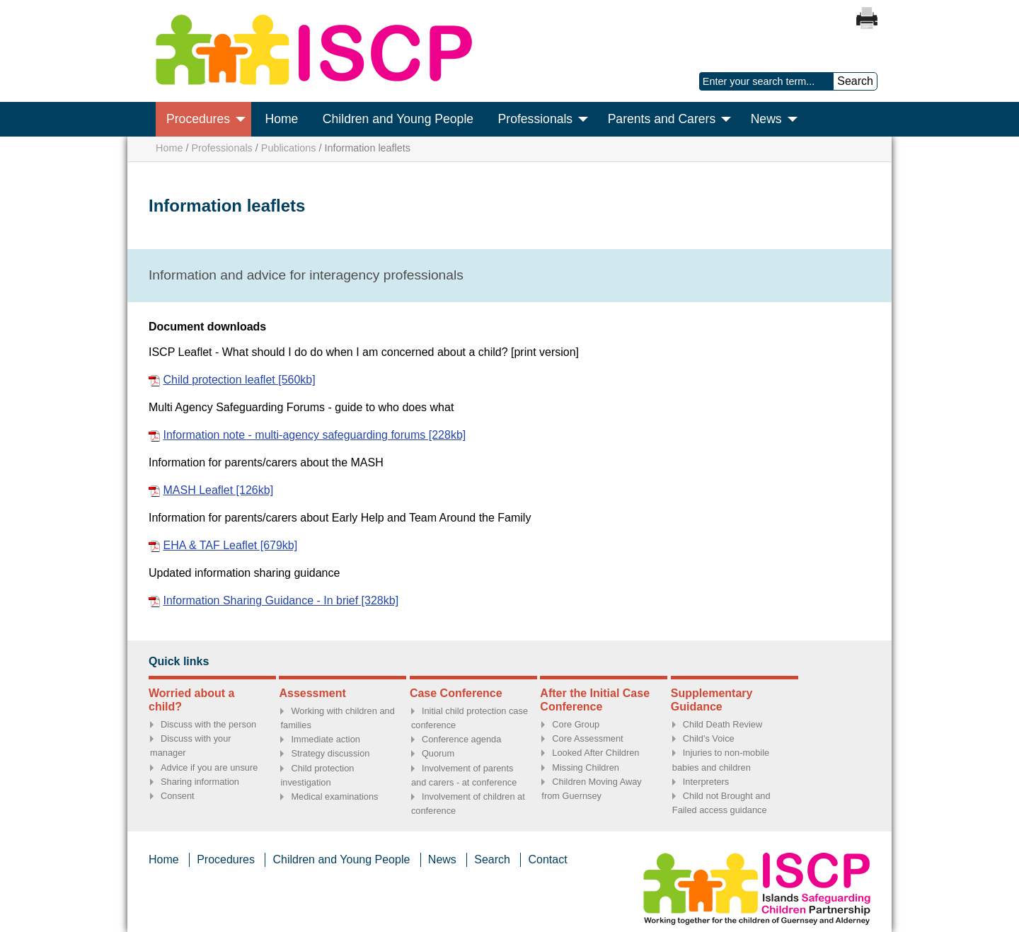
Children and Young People (398, 119)
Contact (547, 859)
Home (281, 119)
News (766, 119)
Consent (178, 795)
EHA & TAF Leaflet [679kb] (230, 545)
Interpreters (706, 781)
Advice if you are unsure (209, 767)
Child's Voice (709, 738)
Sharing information (200, 781)
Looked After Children (595, 752)
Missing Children (585, 767)
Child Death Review (722, 724)
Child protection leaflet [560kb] (239, 380)
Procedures (198, 119)
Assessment (312, 693)
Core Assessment (587, 738)
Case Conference (456, 693)
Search (492, 859)
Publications (288, 148)
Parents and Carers (662, 119)
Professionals (535, 119)
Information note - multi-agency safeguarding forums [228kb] (314, 435)
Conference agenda (461, 739)
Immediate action (325, 739)
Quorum (438, 753)
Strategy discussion (330, 753)
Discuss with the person (208, 724)
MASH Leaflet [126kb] (218, 490)
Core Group (575, 724)
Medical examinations (334, 796)
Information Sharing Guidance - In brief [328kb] (280, 600)
